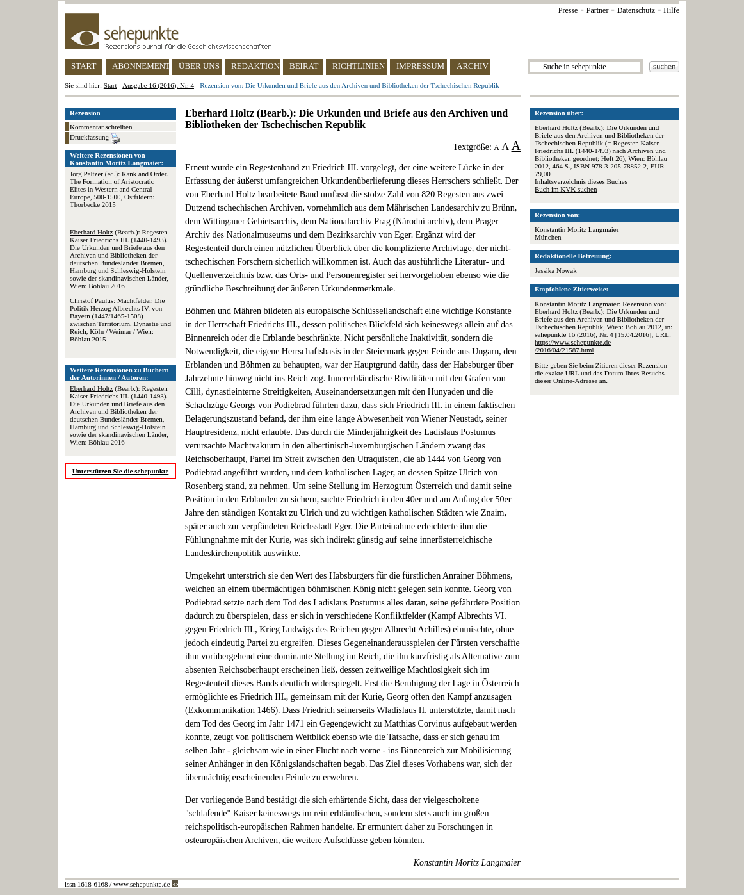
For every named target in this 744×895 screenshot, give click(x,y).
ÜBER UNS (199, 65)
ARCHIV (473, 65)
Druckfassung (95, 138)
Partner (597, 10)
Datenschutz (636, 10)
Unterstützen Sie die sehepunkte (120, 471)
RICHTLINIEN (358, 65)
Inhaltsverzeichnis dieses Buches (581, 181)
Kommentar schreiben (101, 127)
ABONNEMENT (140, 65)
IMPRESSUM (420, 65)
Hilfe (671, 10)
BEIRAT (304, 65)
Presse (568, 10)
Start (110, 85)
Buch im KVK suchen (566, 189)
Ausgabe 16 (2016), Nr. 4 (158, 85)
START (83, 65)
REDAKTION (255, 65)
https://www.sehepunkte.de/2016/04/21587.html (573, 346)
